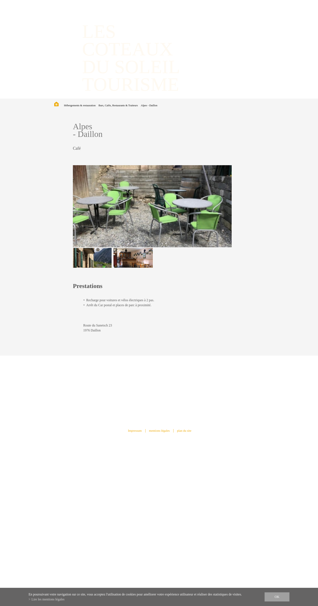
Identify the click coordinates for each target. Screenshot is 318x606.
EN (245, 20)
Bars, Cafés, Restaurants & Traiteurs (118, 105)
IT (249, 20)
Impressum (135, 430)
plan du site (184, 430)
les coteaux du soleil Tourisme (131, 58)
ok (277, 597)
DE (240, 20)
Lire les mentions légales (48, 599)
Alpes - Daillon (149, 105)
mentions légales (159, 430)
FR (236, 20)
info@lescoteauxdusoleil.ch (159, 512)
